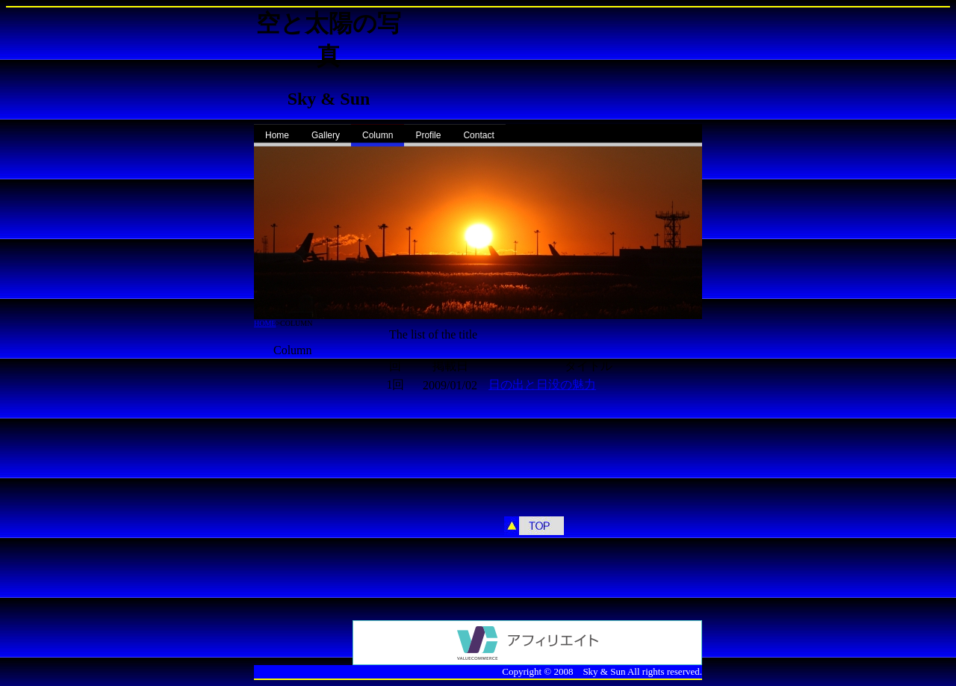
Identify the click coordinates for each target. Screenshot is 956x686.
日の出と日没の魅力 (542, 384)
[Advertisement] (299, 421)
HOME (265, 323)
